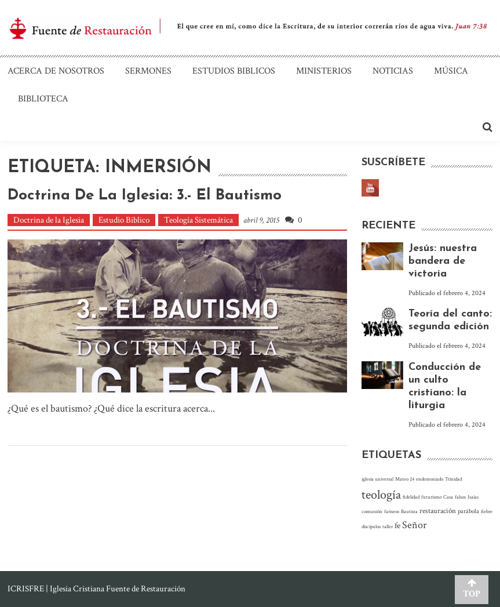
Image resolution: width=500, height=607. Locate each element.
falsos (460, 496)
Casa (448, 496)
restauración (437, 510)
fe (397, 525)
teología (381, 494)
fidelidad (411, 496)
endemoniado (429, 478)
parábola (468, 511)
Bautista (409, 511)
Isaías (473, 496)
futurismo (431, 496)
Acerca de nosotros (56, 71)
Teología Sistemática (198, 220)
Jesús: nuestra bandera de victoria (442, 261)
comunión (372, 511)
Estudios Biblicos (233, 71)
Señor (414, 525)
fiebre (486, 511)
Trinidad (453, 478)
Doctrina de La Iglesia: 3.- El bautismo (145, 195)
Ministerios (324, 71)
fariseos (391, 511)
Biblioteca (43, 99)
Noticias (393, 71)
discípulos (371, 526)
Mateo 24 (404, 478)
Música (451, 71)
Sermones (148, 71)
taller (387, 526)
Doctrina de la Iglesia (48, 220)
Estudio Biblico (123, 220)
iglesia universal (377, 478)
